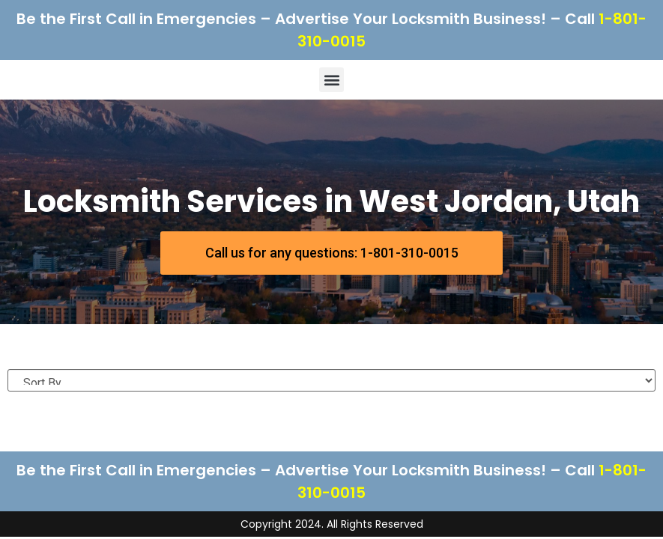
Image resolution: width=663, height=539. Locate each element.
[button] (331, 79)
